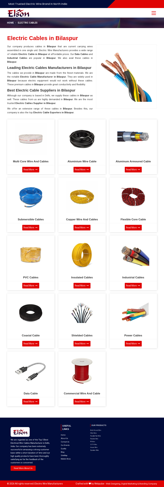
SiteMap (66, 440)
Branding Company (148, 484)
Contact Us (67, 434)
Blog (66, 438)
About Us (67, 432)
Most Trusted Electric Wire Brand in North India (37, 4)
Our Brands (67, 435)
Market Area (67, 442)
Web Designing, (113, 484)
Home (10, 23)
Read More (30, 169)
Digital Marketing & (130, 484)
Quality (66, 437)
